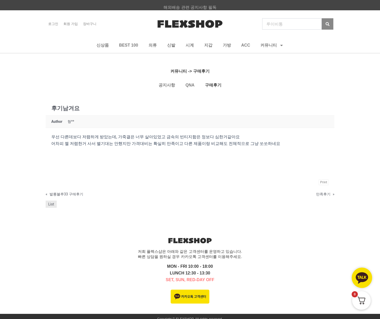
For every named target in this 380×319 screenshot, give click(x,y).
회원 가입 (70, 24)
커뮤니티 (272, 45)
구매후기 (213, 85)
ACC (245, 45)
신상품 (102, 45)
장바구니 (89, 24)
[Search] (327, 24)
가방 (227, 45)
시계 (190, 45)
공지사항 (167, 85)
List (51, 204)
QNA (190, 85)
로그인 (53, 24)
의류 (152, 45)
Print (323, 182)
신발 (171, 45)
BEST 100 (128, 45)
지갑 (208, 45)
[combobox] (292, 24)
